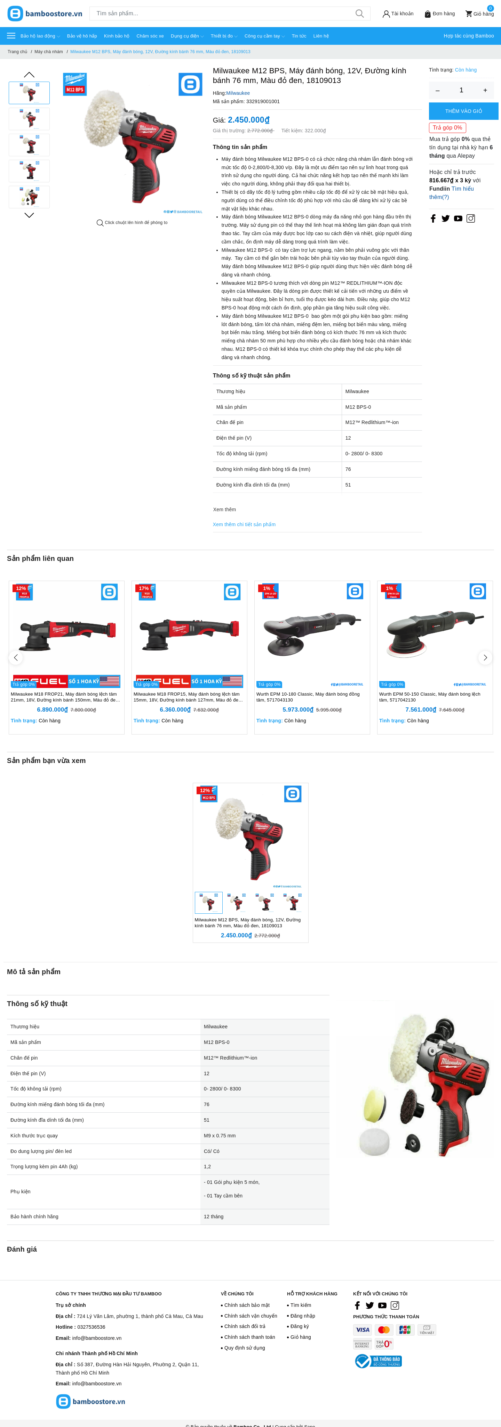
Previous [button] (29, 74)
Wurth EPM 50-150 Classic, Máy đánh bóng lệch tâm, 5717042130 (429, 697)
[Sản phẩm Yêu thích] (437, 14)
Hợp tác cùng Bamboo (469, 36)
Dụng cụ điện (187, 36)
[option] (29, 93)
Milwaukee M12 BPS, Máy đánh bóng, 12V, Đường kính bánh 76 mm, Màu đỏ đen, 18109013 (248, 922)
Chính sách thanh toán (249, 1337)
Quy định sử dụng (244, 1348)
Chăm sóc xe (150, 36)
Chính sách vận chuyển (250, 1316)
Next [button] (29, 215)
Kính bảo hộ (116, 36)
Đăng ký (300, 1326)
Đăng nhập (303, 1316)
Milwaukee (238, 93)
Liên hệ (321, 36)
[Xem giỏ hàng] (477, 14)
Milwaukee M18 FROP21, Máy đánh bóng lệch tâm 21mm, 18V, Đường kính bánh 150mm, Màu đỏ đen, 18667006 (65, 697)
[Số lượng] (461, 90)
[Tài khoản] (395, 14)
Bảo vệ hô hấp (82, 36)
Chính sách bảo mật (247, 1305)
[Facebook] (433, 218)
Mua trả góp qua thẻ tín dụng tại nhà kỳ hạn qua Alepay (461, 147)
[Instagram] (471, 218)
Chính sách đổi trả (245, 1326)
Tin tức (299, 36)
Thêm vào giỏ (463, 111)
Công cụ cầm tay (265, 36)
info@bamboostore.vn (97, 1338)
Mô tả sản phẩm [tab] (34, 972)
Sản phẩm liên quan (40, 558)
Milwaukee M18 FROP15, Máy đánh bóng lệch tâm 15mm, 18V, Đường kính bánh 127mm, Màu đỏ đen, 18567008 (188, 697)
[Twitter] (446, 218)
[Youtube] (458, 218)
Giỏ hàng (301, 1337)
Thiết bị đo (224, 36)
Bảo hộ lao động (40, 36)
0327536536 (91, 1327)
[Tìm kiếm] (360, 13)
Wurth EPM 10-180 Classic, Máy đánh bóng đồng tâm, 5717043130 (308, 697)
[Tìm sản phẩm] (230, 13)
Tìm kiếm (301, 1305)
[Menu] (11, 35)
